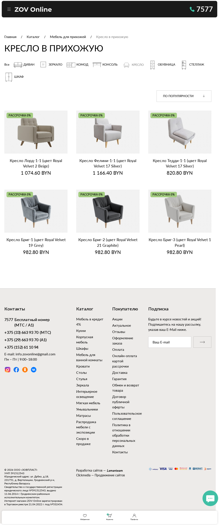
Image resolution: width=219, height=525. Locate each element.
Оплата (118, 349)
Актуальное (121, 325)
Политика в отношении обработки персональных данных (123, 435)
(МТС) (27, 333)
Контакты (120, 452)
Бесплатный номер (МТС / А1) (27, 322)
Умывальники (87, 409)
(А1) (25, 340)
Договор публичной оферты (120, 401)
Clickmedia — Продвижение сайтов (100, 475)
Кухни (81, 330)
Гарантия (119, 379)
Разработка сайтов (89, 470)
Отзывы (118, 332)
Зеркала (82, 385)
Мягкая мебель (88, 403)
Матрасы (83, 415)
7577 (201, 9)
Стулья (81, 379)
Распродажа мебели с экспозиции (86, 427)
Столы (81, 372)
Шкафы (82, 348)
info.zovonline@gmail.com (35, 354)
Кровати (83, 366)
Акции (117, 319)
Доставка (119, 372)
